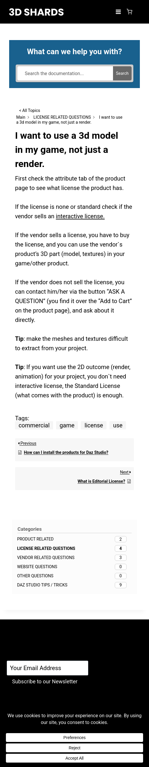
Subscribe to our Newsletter (45, 681)
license (93, 425)
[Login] (138, 12)
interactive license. (80, 216)
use (117, 425)
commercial (34, 425)
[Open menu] (118, 11)
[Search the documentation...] (65, 73)
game (67, 425)
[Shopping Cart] (129, 11)
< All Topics (29, 110)
